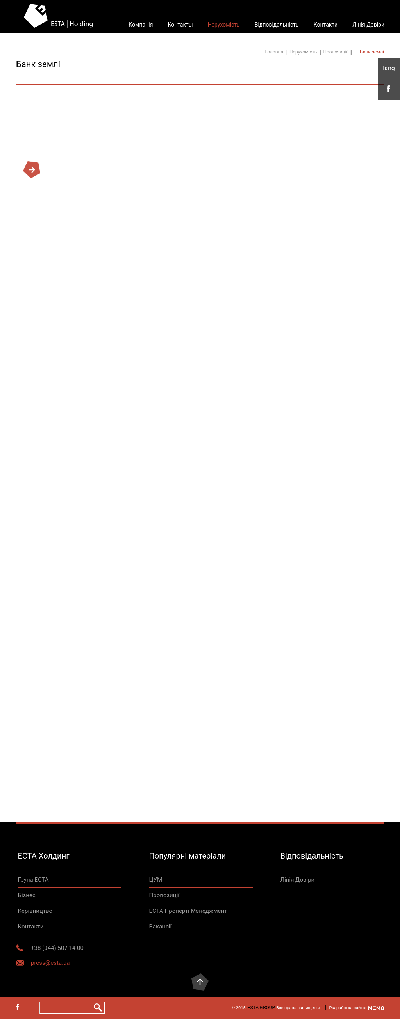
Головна (274, 52)
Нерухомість (224, 24)
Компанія (141, 24)
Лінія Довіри (368, 24)
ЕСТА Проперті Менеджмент (188, 910)
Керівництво (35, 910)
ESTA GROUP (261, 1007)
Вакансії (160, 926)
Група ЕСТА (33, 879)
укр (389, 68)
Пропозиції (335, 52)
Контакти (326, 24)
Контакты (180, 24)
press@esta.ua (50, 962)
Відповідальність (277, 24)
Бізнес (27, 895)
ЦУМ (155, 879)
